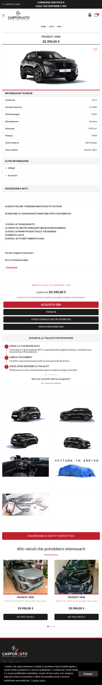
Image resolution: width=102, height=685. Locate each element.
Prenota (51, 312)
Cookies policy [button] (38, 680)
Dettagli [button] (11, 168)
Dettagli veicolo (25, 617)
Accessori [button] (13, 175)
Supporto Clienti (11, 4)
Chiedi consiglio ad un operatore (51, 319)
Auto (51, 27)
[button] (11, 267)
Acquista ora (51, 304)
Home (43, 27)
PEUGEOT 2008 (25, 597)
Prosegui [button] (88, 674)
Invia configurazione (51, 326)
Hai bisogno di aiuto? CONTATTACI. (51, 536)
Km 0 (59, 27)
